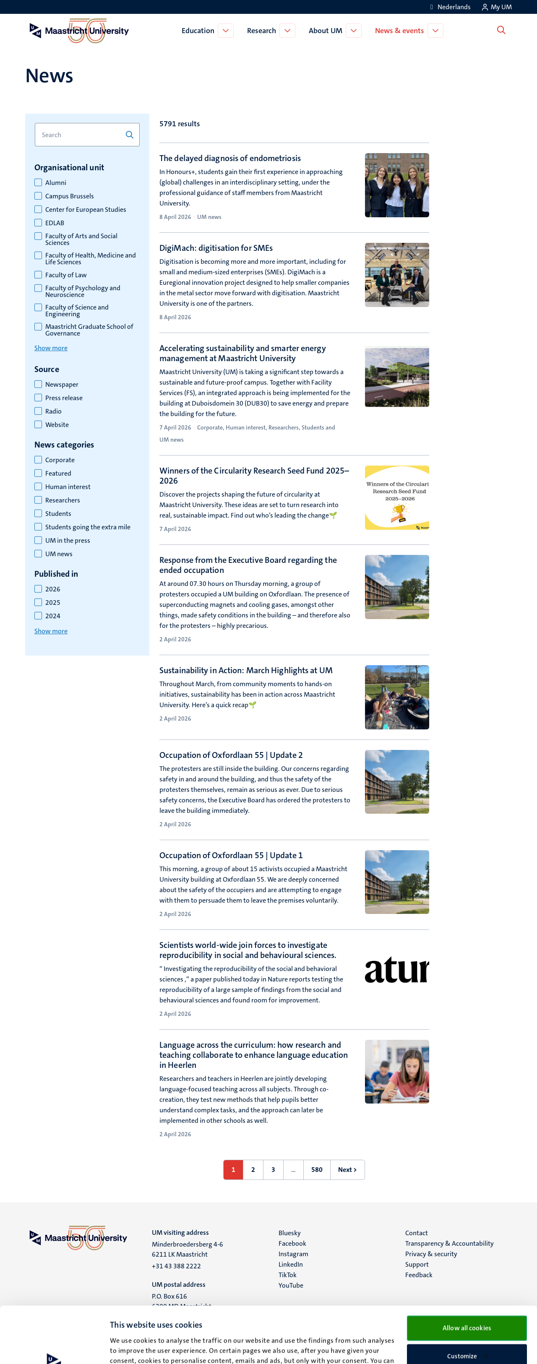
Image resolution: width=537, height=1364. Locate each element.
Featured (58, 473)
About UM (327, 31)
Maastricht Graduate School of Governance (89, 330)
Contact (416, 1233)
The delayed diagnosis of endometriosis (230, 158)
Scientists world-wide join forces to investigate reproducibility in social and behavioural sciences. (247, 950)
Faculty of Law (66, 275)
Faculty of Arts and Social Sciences (81, 239)
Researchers (62, 500)
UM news (59, 554)
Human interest (68, 487)
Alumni (55, 183)
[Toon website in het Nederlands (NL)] (449, 7)
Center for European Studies (85, 209)
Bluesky (290, 1233)
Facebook (292, 1243)
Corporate (60, 460)
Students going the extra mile (87, 527)
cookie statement (148, 1324)
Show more (51, 348)
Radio (53, 411)
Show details (128, 1347)
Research (263, 31)
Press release (64, 398)
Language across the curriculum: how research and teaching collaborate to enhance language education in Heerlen (253, 1054)
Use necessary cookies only (467, 1327)
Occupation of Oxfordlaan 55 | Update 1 (231, 855)
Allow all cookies (467, 1271)
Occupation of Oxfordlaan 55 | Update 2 (231, 755)
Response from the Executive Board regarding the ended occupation (248, 564)
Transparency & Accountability (449, 1243)
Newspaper (61, 384)
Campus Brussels (69, 196)
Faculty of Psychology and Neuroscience (82, 291)
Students (58, 513)
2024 (52, 616)
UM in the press (67, 540)
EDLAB (54, 223)
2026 (52, 589)
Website (57, 425)
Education (199, 31)
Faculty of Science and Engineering (77, 311)
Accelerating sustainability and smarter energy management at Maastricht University (242, 353)
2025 (52, 602)
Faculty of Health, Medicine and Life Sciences (90, 259)
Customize (467, 1300)
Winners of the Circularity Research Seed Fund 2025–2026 (254, 475)
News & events (401, 31)
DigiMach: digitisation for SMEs (216, 247)
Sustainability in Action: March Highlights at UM (246, 670)
